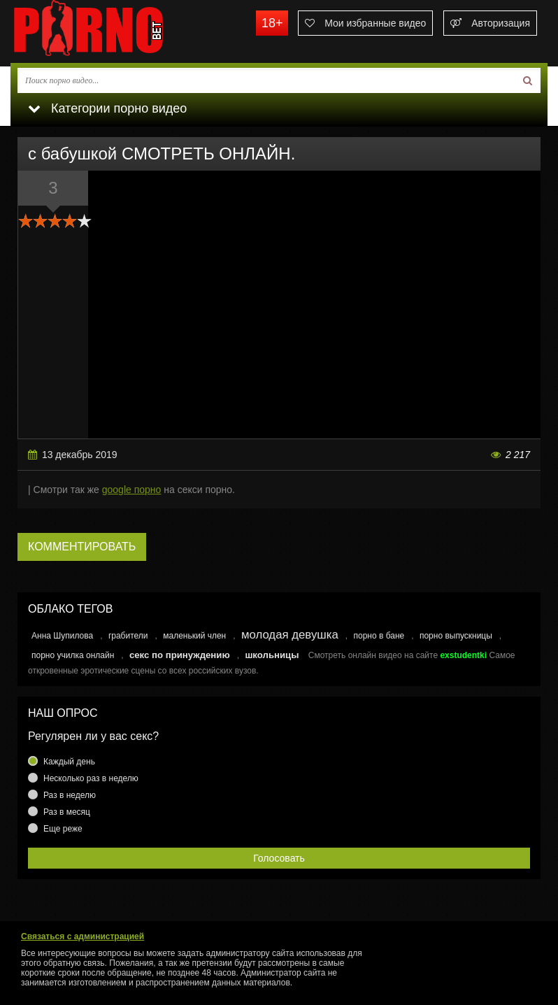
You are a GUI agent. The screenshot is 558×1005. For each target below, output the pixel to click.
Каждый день (69, 762)
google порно (132, 489)
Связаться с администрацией (82, 936)
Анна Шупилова (62, 636)
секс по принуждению (179, 655)
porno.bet (115, 31)
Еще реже (63, 829)
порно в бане (378, 636)
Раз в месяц (66, 812)
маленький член (194, 636)
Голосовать (279, 858)
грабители (128, 636)
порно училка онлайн (72, 655)
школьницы (272, 655)
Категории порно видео (107, 108)
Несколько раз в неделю (90, 778)
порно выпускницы (456, 636)
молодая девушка (289, 634)
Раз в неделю (69, 795)
